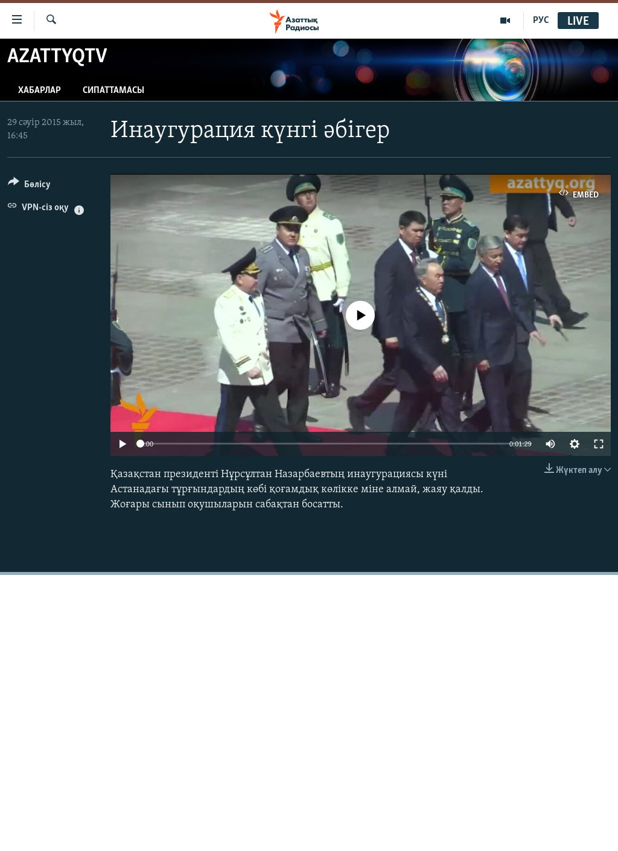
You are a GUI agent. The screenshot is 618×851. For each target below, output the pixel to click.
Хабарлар (39, 90)
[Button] (29, 186)
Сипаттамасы (113, 90)
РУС (541, 20)
